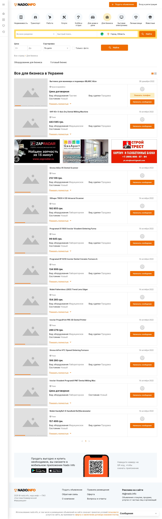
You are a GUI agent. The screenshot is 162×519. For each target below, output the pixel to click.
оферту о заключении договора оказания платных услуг (100, 515)
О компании (68, 498)
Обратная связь (70, 494)
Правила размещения (98, 489)
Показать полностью (60, 103)
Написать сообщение (142, 102)
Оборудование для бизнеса (28, 62)
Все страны (19, 56)
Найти (146, 34)
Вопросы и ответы (96, 498)
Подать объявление (72, 489)
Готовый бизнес (58, 62)
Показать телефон (142, 95)
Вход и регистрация (148, 4)
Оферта (91, 494)
